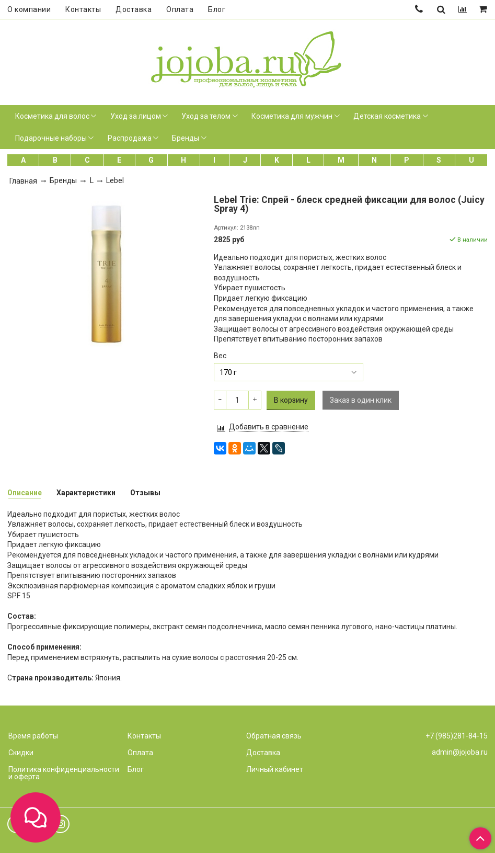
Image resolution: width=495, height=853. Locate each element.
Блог (216, 9)
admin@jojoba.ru (460, 752)
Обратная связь (274, 736)
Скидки (20, 752)
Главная (23, 181)
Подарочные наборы (51, 138)
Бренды (185, 138)
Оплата (179, 9)
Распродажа (130, 138)
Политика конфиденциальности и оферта (63, 773)
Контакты (83, 9)
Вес (220, 355)
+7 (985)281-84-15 (456, 736)
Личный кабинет (274, 769)
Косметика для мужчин (291, 116)
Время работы (33, 736)
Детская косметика (387, 116)
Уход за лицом (135, 116)
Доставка (134, 9)
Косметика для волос (52, 116)
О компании (29, 9)
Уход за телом (206, 116)
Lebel (115, 180)
